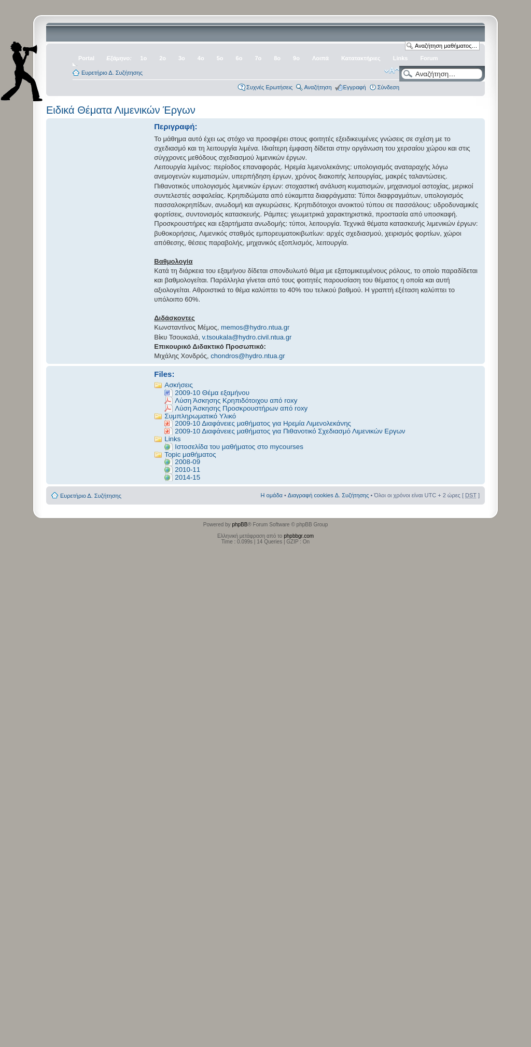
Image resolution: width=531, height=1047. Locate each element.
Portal (86, 58)
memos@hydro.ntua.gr (255, 327)
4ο (201, 58)
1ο (143, 58)
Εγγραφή (354, 87)
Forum (429, 58)
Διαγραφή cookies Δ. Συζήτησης (328, 495)
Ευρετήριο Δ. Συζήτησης (112, 73)
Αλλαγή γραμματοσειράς (391, 70)
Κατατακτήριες (361, 58)
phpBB (239, 524)
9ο (296, 58)
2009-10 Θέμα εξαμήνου (212, 393)
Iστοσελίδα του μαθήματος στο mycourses (239, 447)
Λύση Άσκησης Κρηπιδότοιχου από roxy (236, 400)
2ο (162, 58)
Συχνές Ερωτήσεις (269, 87)
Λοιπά (320, 58)
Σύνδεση (388, 87)
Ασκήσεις (178, 385)
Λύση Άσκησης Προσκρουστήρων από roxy (241, 408)
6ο (239, 58)
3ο (181, 58)
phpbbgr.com (299, 536)
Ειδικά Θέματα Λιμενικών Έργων (120, 110)
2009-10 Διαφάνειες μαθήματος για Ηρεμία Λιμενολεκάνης (263, 423)
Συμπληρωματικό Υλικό (200, 416)
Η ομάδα (272, 495)
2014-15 (187, 477)
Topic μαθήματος (190, 454)
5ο (220, 58)
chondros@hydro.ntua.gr (248, 356)
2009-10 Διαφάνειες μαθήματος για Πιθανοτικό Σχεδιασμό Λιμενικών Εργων (290, 431)
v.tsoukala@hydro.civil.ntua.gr (247, 337)
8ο (277, 58)
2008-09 (187, 462)
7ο (258, 58)
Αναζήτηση (317, 87)
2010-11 (187, 469)
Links (400, 58)
